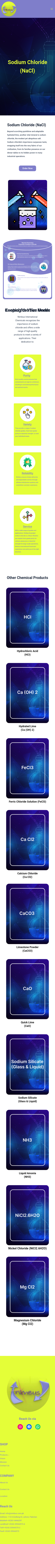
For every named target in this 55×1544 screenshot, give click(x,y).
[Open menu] (52, 9)
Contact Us (4, 1489)
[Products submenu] (8, 1455)
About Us (4, 1482)
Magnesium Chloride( (27, 1322)
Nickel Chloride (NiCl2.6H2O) (27, 1248)
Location (3, 1496)
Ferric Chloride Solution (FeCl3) (27, 801)
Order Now (27, 168)
